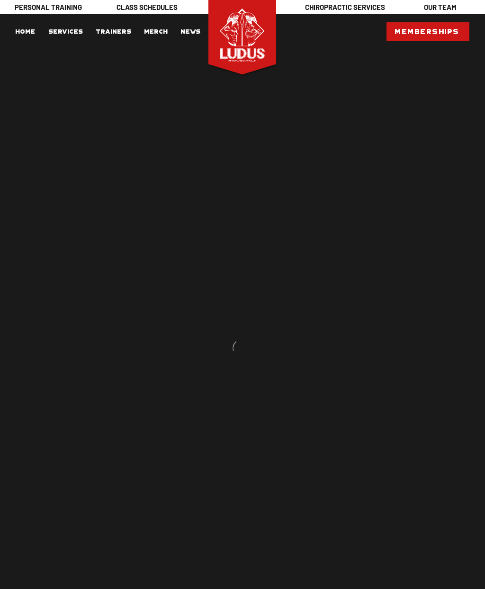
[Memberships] (427, 31)
